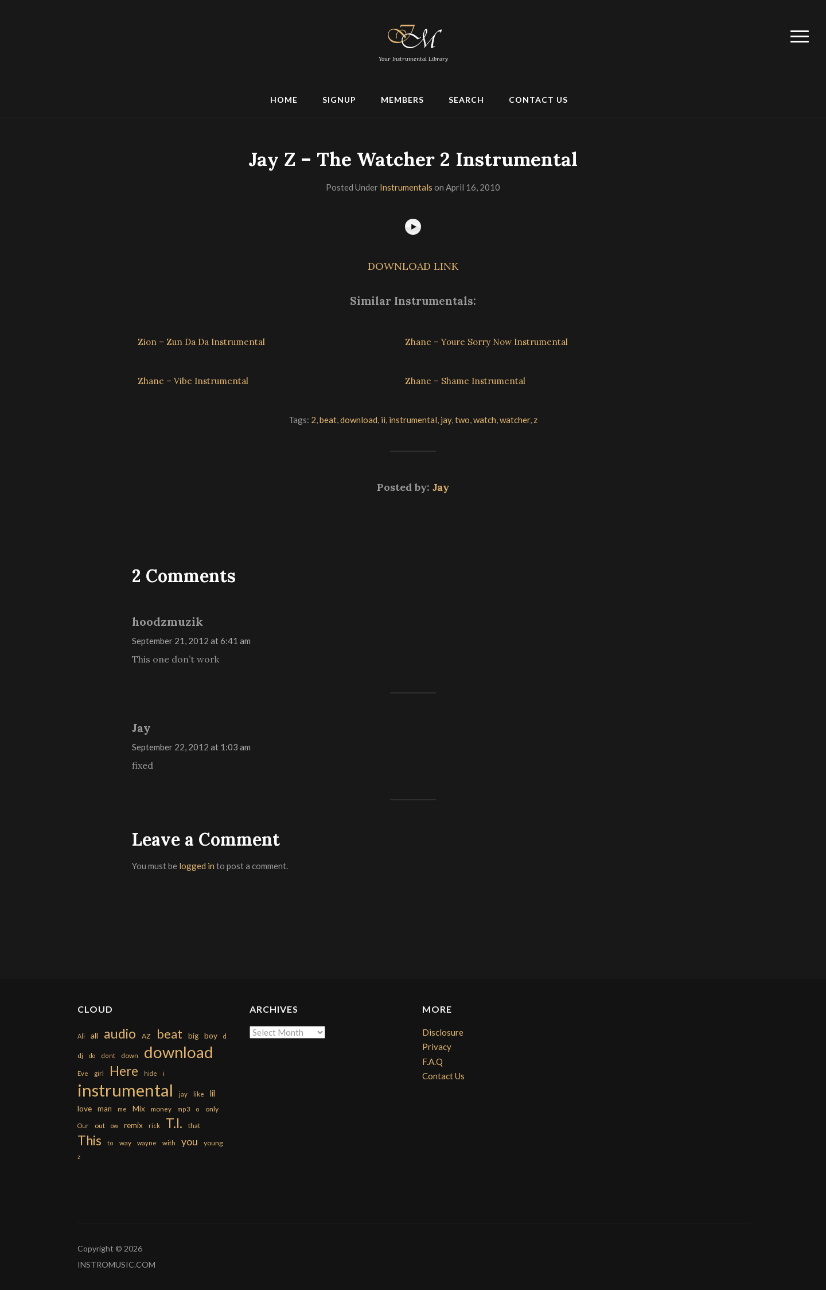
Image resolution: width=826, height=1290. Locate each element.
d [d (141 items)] (225, 1036)
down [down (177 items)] (129, 1055)
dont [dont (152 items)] (108, 1055)
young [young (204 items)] (213, 1142)
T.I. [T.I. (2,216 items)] (174, 1123)
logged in (197, 866)
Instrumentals (406, 187)
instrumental (413, 419)
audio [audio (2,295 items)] (120, 1033)
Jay (441, 487)
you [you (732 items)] (189, 1141)
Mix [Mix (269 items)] (139, 1108)
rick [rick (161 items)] (154, 1125)
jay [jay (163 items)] (183, 1094)
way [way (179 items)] (125, 1142)
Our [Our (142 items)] (83, 1125)
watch (484, 419)
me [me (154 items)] (122, 1109)
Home (284, 99)
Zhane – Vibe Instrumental (193, 380)
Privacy (436, 1046)
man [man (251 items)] (105, 1108)
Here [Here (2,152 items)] (124, 1071)
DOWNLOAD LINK (413, 266)
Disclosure (442, 1032)
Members (402, 99)
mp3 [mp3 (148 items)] (183, 1109)
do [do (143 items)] (92, 1055)
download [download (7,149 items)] (178, 1052)
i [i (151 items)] (164, 1073)
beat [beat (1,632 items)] (169, 1033)
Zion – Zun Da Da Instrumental (201, 341)
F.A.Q (432, 1061)
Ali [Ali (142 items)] (81, 1036)
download (358, 419)
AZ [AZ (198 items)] (146, 1036)
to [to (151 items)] (110, 1142)
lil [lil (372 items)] (212, 1093)
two (462, 419)
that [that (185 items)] (194, 1125)
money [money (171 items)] (161, 1109)
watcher (515, 419)
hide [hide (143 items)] (150, 1073)
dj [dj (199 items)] (80, 1055)
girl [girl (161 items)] (99, 1073)
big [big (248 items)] (193, 1035)
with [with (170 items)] (169, 1142)
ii (383, 419)
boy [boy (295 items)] (210, 1035)
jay (446, 419)
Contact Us (538, 99)
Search (466, 99)
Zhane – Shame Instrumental (465, 380)
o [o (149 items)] (198, 1109)
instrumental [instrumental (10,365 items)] (125, 1090)
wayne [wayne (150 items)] (147, 1142)
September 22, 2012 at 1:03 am (191, 747)
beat (328, 419)
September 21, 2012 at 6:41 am (191, 641)
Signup (339, 99)
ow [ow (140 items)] (114, 1125)
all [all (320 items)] (94, 1035)
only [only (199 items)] (212, 1109)
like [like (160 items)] (198, 1094)
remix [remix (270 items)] (133, 1125)
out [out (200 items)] (100, 1125)
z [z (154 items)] (78, 1156)
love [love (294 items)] (84, 1108)
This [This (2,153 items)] (89, 1140)
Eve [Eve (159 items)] (82, 1073)
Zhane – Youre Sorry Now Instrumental (486, 341)
